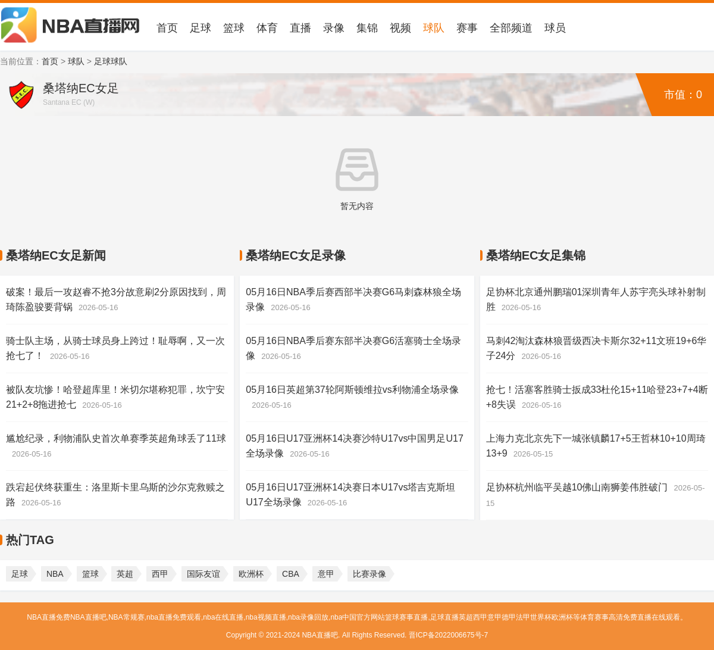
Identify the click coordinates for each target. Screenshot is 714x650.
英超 (125, 574)
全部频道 (511, 28)
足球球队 (110, 61)
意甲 (326, 574)
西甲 (160, 574)
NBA (55, 574)
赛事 (467, 28)
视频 (400, 28)
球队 (433, 28)
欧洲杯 (251, 574)
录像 (334, 28)
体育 (267, 28)
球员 (555, 28)
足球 (200, 28)
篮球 (234, 28)
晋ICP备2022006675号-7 (448, 635)
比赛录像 (369, 574)
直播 (300, 28)
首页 (167, 28)
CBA (290, 574)
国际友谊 (203, 574)
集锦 (367, 28)
